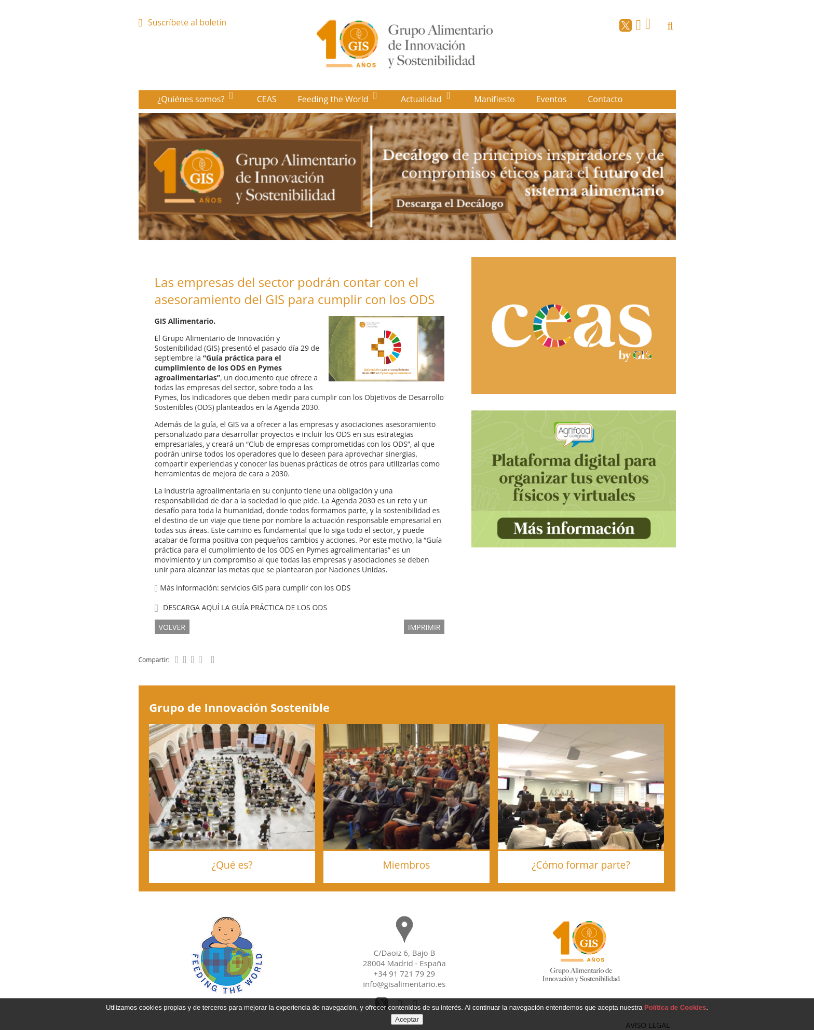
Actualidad (422, 99)
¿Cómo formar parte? (581, 865)
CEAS (267, 99)
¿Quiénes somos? (191, 99)
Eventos (551, 99)
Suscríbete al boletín (187, 22)
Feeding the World (334, 99)
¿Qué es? (232, 865)
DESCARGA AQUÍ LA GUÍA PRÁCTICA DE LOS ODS (245, 607)
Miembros (406, 865)
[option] (407, 176)
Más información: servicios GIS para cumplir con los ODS (253, 588)
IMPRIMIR (424, 626)
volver (172, 626)
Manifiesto (494, 99)
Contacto (605, 99)
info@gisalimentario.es (404, 984)
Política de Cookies (675, 1007)
